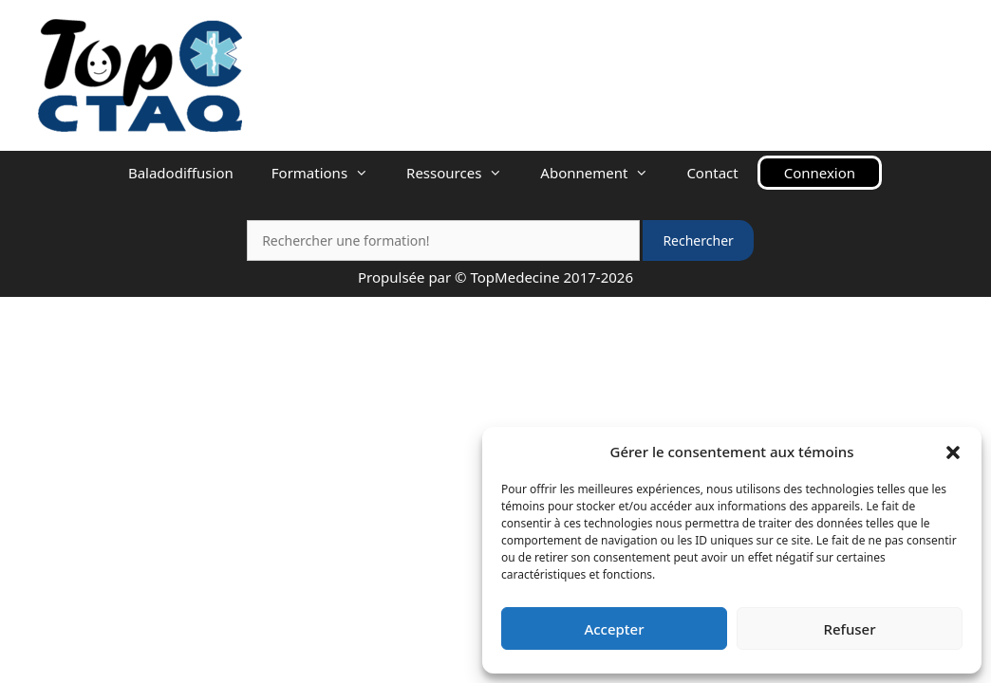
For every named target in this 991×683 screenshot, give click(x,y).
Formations (329, 172)
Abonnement (603, 172)
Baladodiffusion (181, 172)
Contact (712, 172)
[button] (953, 451)
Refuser (849, 628)
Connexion (819, 172)
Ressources (463, 172)
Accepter (614, 628)
